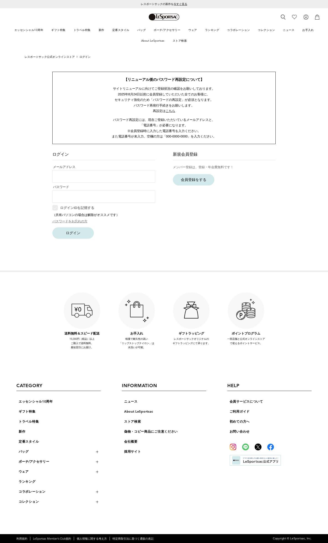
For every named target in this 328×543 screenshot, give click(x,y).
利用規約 (21, 538)
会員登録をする (193, 180)
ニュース (131, 401)
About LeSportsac (138, 412)
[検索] (283, 17)
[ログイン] (305, 16)
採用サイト (132, 452)
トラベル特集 (29, 422)
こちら (170, 111)
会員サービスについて (246, 401)
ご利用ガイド (240, 412)
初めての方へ (240, 422)
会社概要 (131, 442)
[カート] (317, 16)
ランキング (27, 482)
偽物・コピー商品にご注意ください (151, 432)
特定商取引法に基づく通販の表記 (133, 538)
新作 (22, 432)
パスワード (61, 187)
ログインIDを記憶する (77, 208)
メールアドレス (64, 167)
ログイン (73, 233)
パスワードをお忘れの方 (69, 221)
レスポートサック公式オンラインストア (50, 56)
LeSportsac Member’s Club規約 (52, 538)
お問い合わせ (240, 432)
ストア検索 (132, 422)
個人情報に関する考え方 (92, 538)
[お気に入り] (294, 16)
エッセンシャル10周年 (36, 401)
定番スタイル (29, 442)
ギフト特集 (27, 412)
